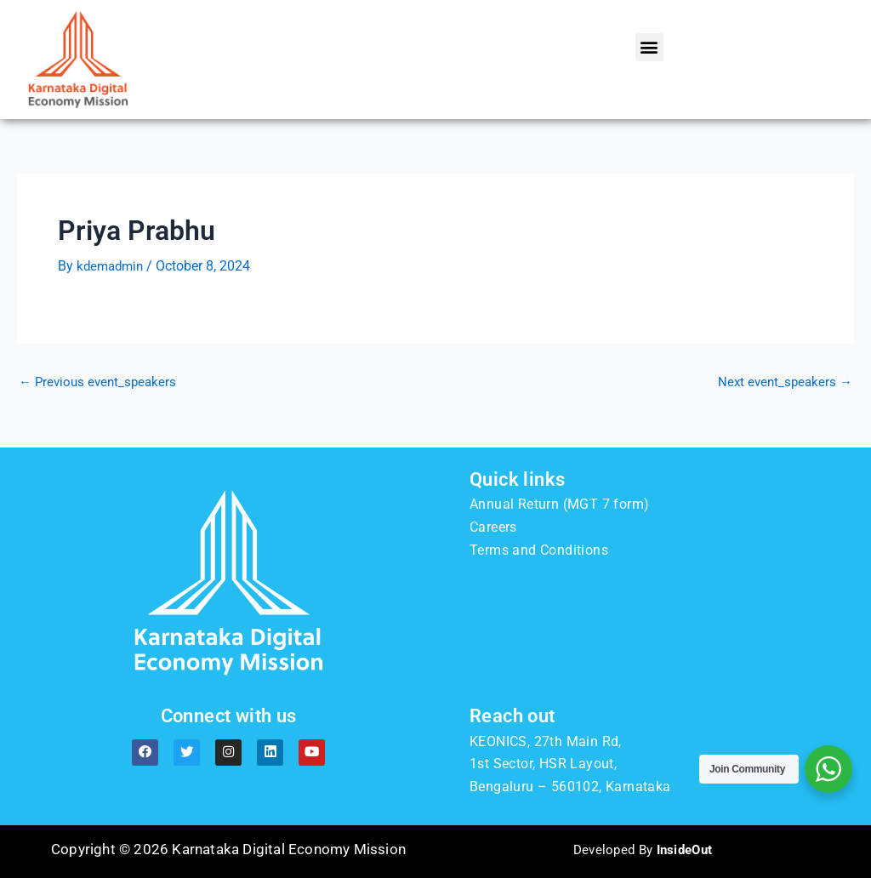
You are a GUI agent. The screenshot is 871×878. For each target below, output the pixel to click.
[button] (649, 47)
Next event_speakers (782, 382)
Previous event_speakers (101, 382)
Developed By (642, 849)
